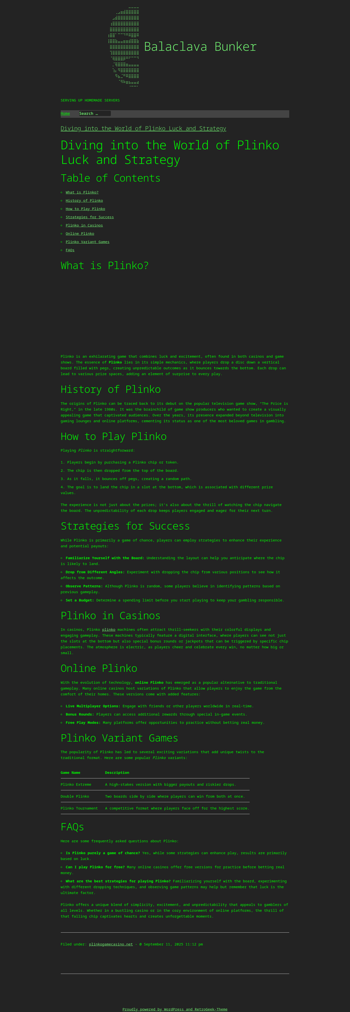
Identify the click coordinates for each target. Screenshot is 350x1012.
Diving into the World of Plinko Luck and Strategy (143, 128)
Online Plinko (80, 233)
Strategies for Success (90, 216)
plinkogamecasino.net (111, 944)
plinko (108, 629)
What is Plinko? (82, 192)
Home (65, 113)
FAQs (70, 249)
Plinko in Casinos (84, 225)
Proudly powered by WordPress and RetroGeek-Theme (175, 1009)
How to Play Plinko (85, 208)
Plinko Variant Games (88, 241)
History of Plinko (84, 200)
